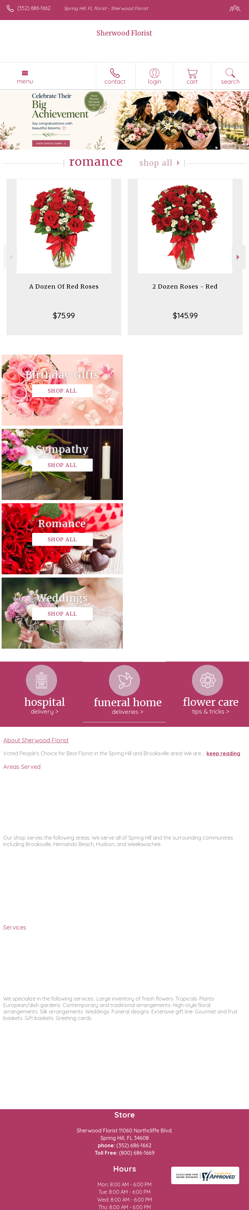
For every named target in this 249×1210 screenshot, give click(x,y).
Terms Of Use (24, 1205)
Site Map (149, 1205)
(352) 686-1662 (34, 8)
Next (239, 257)
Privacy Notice (62, 1205)
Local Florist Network (109, 1205)
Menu (25, 81)
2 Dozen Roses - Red (185, 286)
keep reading (223, 604)
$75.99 (64, 315)
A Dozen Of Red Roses (64, 286)
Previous (10, 257)
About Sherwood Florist (36, 591)
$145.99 (185, 315)
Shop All (155, 163)
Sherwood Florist (124, 33)
